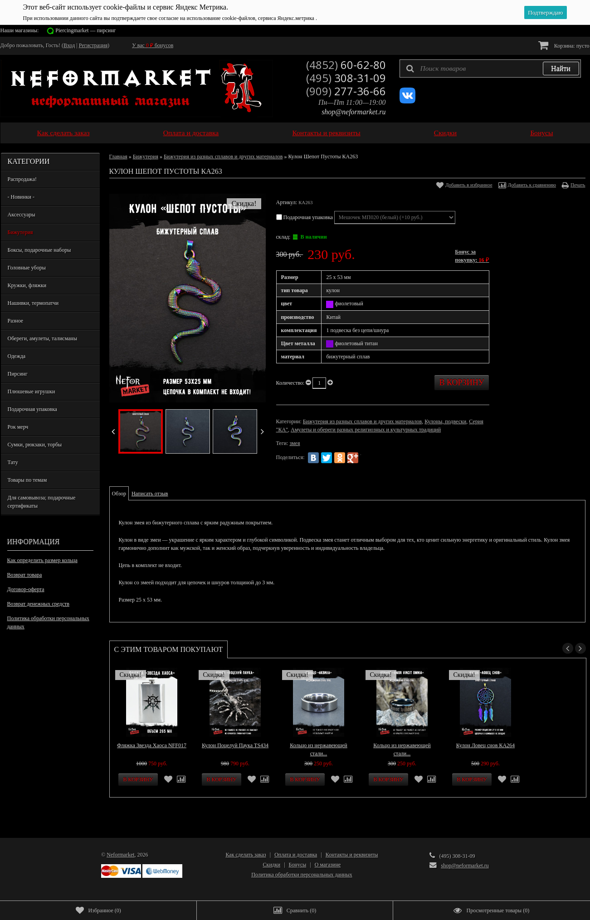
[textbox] (490, 68)
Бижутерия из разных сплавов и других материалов (223, 156)
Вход (69, 45)
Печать (577, 184)
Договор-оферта (25, 589)
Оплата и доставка (191, 133)
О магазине (328, 864)
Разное (16, 321)
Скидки (445, 133)
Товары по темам (27, 480)
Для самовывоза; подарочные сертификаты (42, 501)
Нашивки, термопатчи (33, 303)
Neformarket (120, 854)
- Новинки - (21, 197)
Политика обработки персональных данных (48, 622)
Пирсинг (18, 374)
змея (294, 443)
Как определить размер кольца (42, 560)
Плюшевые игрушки (31, 391)
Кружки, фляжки (27, 285)
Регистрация (93, 45)
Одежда (17, 356)
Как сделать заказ (63, 133)
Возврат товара (24, 575)
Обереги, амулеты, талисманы (43, 338)
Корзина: (564, 45)
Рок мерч (18, 427)
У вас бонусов (152, 45)
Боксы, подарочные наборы (39, 250)
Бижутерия (20, 232)
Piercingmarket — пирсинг (85, 30)
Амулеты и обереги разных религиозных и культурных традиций (366, 429)
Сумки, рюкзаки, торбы (35, 444)
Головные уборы (27, 267)
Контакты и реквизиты (326, 133)
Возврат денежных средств (38, 604)
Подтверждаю (545, 12)
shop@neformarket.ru (353, 112)
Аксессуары (21, 214)
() (98, 910)
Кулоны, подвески (445, 421)
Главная (118, 156)
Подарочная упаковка (32, 409)
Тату (13, 462)
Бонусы (541, 133)
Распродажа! (22, 179)
